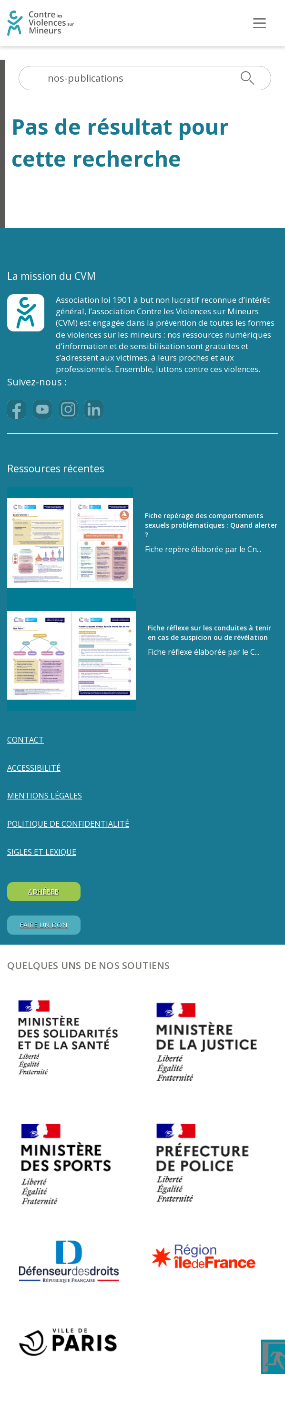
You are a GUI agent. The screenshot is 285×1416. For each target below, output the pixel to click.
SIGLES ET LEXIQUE (41, 852)
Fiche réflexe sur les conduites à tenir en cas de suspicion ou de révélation (209, 632)
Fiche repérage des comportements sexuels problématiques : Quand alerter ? (211, 525)
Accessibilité (34, 768)
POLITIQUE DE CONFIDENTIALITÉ (68, 824)
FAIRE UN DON (43, 924)
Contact (25, 740)
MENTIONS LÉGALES (44, 795)
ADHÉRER (43, 891)
